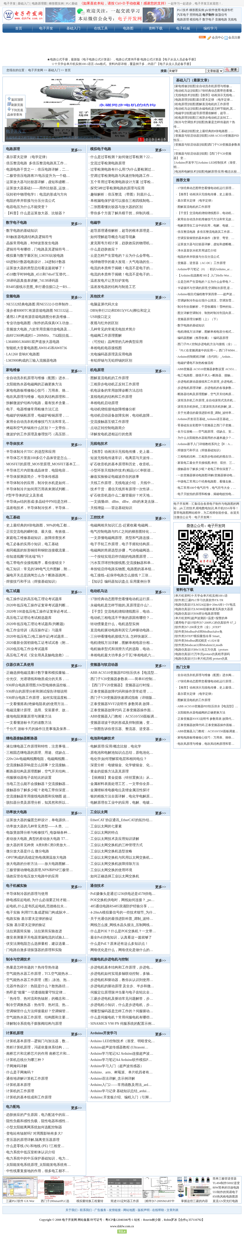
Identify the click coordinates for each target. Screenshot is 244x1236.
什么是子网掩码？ (20, 1072)
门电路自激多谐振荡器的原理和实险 (34, 950)
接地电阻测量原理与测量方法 (29, 716)
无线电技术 (99, 444)
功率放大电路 (16, 812)
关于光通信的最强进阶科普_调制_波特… (121, 919)
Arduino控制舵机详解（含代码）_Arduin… (205, 356)
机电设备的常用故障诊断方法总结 (116, 390)
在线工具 (101, 28)
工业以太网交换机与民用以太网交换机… (121, 857)
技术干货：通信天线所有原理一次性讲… (121, 489)
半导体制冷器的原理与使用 (27, 894)
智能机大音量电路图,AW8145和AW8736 (36, 348)
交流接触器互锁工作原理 (109, 422)
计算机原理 (14, 1033)
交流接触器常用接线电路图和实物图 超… (38, 796)
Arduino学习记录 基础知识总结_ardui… (120, 1091)
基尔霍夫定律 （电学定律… (214, 99)
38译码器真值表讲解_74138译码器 (32, 280)
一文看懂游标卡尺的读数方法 (29, 723)
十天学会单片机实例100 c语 (209, 595)
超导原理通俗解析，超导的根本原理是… (121, 231)
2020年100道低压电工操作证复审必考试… (38, 611)
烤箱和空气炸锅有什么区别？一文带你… (37, 428)
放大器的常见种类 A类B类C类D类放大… (38, 845)
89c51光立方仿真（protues (211, 649)
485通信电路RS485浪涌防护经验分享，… (122, 906)
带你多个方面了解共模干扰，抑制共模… (121, 213)
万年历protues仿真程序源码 (212, 654)
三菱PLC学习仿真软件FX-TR (204, 600)
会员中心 (215, 37)
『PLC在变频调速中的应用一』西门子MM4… (208, 350)
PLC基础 (71, 3)
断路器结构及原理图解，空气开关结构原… (206, 394)
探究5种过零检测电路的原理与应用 (117, 188)
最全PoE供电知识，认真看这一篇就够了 (121, 937)
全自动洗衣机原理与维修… (214, 86)
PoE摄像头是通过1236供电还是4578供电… (122, 894)
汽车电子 (183, 14)
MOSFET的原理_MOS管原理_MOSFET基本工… (43, 464)
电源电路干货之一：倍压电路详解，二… (37, 169)
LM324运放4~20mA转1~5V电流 (215, 604)
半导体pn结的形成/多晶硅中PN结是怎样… (38, 501)
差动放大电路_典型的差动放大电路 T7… (37, 839)
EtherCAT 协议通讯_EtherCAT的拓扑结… (121, 820)
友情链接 (115, 1210)
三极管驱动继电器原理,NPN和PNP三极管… (39, 870)
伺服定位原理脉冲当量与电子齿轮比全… (121, 992)
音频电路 (221, 19)
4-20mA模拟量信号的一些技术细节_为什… (123, 912)
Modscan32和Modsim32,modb (204, 645)
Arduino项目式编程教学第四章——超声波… (206, 294)
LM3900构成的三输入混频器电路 (31, 360)
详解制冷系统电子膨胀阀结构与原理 (34, 1023)
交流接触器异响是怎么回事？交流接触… (37, 765)
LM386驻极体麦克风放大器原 (213, 609)
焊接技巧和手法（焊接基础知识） (32, 581)
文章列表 (173, 1210)
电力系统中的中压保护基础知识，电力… (37, 1158)
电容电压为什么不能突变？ (27, 207)
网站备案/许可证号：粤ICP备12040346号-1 (105, 1220)
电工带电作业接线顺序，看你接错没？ (35, 563)
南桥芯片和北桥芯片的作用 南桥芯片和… (38, 1053)
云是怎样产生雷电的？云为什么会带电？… (206, 281)
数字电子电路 (16, 223)
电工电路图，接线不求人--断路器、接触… (205, 375)
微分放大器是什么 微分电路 (27, 851)
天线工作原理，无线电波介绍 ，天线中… (122, 483)
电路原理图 (39, 3)
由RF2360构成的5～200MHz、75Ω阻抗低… (39, 335)
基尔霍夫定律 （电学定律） (27, 157)
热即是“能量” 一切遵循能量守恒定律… (36, 992)
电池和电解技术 (102, 738)
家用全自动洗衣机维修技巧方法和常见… (37, 422)
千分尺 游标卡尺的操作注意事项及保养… (38, 729)
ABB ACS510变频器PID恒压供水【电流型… (123, 673)
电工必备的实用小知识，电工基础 (32, 544)
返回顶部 (15, 99)
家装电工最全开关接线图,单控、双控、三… (206, 463)
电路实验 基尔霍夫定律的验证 (29, 919)
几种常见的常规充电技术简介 (113, 329)
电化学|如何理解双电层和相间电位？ (118, 759)
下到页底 (15, 110)
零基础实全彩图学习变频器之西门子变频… (206, 425)
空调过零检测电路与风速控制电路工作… (121, 176)
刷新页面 (15, 105)
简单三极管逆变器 (225, 1178)
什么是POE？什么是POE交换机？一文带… (123, 931)
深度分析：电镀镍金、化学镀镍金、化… (121, 765)
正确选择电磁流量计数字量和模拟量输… (37, 673)
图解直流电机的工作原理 (109, 378)
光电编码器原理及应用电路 (111, 354)
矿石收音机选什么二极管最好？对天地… (121, 495)
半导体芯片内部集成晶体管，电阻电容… (37, 470)
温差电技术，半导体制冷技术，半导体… (37, 508)
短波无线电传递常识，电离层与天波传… (121, 458)
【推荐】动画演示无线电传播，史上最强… (206, 194)
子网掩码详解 (16, 1066)
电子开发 (10, 3)
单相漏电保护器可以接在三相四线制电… (121, 201)
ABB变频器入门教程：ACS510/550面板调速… (207, 731)
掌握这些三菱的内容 (194, 1201)
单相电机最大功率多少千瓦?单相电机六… (122, 655)
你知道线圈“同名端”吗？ (25, 556)
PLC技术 (182, 10)
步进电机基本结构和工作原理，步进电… (121, 967)
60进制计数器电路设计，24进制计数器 (35, 262)
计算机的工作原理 (20, 1091)
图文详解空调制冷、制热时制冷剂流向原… (206, 313)
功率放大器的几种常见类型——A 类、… (37, 826)
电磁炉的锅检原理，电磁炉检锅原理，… (37, 415)
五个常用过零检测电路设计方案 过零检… (122, 182)
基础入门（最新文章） (193, 80)
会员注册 (232, 37)
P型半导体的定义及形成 (24, 495)
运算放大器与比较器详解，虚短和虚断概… (206, 244)
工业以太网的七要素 (106, 826)
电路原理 (183, 19)
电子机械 (183, 28)
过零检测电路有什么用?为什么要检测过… (122, 169)
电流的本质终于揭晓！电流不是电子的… (121, 268)
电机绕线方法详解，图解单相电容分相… (121, 643)
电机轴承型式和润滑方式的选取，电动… (121, 649)
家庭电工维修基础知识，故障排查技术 (35, 538)
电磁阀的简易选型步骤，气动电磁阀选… (121, 550)
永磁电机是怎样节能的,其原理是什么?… (121, 605)
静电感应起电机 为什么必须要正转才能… (38, 900)
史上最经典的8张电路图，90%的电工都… (38, 525)
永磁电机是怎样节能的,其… (217, 108)
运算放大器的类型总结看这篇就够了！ (35, 268)
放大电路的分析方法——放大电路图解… (37, 864)
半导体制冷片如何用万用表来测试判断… (37, 489)
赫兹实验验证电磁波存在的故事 (114, 477)
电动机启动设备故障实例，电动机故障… (121, 415)
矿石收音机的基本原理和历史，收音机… (121, 464)
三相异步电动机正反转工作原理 (114, 384)
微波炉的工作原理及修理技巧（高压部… (37, 434)
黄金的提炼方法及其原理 (109, 771)
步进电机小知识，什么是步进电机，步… (121, 1005)
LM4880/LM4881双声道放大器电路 (33, 342)
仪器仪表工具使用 (20, 665)
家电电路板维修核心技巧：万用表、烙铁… (206, 737)
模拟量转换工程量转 (89, 1201)
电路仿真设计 (184, 604)
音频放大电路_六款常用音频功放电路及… (38, 329)
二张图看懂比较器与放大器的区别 (116, 207)
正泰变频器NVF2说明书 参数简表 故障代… (206, 719)
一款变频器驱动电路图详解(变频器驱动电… (206, 475)
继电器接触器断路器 (21, 738)
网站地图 (129, 1210)
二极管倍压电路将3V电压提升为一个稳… (38, 176)
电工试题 (13, 591)
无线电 (232, 19)
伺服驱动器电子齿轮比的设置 (29, 777)
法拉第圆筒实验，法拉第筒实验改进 (34, 931)
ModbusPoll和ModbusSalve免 (203, 631)
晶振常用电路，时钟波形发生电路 (32, 243)
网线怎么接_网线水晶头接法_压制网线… (121, 925)
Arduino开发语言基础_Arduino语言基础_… (205, 419)
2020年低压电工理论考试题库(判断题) (35, 624)
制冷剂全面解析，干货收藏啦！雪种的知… (206, 306)
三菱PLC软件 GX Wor (20, 1201)
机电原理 (97, 370)
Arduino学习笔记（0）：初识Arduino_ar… (204, 269)
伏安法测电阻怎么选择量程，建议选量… (37, 944)
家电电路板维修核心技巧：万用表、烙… (37, 390)
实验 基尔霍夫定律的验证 (26, 925)
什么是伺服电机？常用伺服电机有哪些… (121, 1017)
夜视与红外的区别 (104, 323)
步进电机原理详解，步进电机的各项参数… (206, 388)
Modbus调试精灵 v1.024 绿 (202, 640)
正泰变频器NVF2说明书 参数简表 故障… (121, 704)
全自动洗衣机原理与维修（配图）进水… (37, 378)
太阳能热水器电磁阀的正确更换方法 (34, 384)
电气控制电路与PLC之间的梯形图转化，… (123, 531)
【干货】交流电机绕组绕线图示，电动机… (206, 213)
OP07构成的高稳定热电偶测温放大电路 (36, 857)
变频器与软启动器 (104, 665)
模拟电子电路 (100, 149)
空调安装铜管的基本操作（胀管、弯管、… (206, 238)
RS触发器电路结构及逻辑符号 (29, 237)
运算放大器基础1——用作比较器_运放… (37, 188)
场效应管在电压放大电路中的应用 (32, 876)
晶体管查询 (14, 114)
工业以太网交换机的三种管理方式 (116, 845)
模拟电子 (196, 19)
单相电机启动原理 (104, 403)
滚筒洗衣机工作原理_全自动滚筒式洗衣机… (207, 400)
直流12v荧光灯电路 (225, 1201)
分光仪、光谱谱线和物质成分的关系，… (37, 679)
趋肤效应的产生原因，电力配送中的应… (37, 1115)
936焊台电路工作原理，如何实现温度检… (38, 698)
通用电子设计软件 (187, 622)
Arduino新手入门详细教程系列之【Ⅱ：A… (205, 444)
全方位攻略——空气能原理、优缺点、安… (206, 431)
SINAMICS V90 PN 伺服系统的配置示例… (122, 1023)
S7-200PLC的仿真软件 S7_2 (218, 622)
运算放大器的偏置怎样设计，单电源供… (37, 820)
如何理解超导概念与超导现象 (113, 237)
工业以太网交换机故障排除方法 (114, 864)
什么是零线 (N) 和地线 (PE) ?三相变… (35, 1146)
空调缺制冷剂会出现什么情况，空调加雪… (206, 300)
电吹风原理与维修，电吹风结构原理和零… (206, 743)
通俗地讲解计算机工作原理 (27, 1078)
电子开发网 (35, 70)
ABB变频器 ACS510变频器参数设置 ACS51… (207, 369)
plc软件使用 (213, 10)
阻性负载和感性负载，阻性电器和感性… (37, 1121)
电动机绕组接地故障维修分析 (113, 409)
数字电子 (208, 19)
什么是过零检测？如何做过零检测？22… (121, 157)
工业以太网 (99, 812)
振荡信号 (221, 14)
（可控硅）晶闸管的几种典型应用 (116, 342)
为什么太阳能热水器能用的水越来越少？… (206, 438)
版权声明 (144, 1210)
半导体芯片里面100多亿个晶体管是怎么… (38, 458)
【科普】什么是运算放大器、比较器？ (35, 213)
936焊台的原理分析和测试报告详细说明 (36, 691)
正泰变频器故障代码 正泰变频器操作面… (122, 710)
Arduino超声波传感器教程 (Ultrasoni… (119, 1047)
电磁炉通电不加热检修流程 (195, 363)
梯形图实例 (56, 3)
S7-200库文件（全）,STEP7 (203, 627)
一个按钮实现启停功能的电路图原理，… (121, 556)
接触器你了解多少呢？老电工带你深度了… (206, 469)
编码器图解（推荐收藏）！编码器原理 (203, 338)
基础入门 (24, 3)
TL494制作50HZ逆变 (226, 1183)
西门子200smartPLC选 (55, 1201)
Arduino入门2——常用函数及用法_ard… (121, 1085)
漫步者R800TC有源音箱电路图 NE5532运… (39, 310)
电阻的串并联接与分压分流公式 (30, 201)
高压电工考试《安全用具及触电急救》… (37, 655)
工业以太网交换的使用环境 (111, 870)
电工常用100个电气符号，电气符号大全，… (207, 488)
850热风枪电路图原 (225, 1196)
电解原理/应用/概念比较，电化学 (115, 746)
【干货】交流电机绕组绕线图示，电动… (121, 611)
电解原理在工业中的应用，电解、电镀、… (206, 225)
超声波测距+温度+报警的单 (209, 618)
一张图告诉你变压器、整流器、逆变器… (121, 729)
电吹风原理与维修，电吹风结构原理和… (37, 397)
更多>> (76, 150)
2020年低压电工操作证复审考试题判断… (37, 605)
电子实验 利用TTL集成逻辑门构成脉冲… (37, 912)
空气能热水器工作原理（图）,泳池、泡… (38, 980)
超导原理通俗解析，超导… (211, 113)
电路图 (128, 28)
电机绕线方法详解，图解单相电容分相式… (206, 331)
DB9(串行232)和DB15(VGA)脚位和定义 (120, 310)
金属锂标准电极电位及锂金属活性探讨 (120, 790)
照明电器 (196, 14)
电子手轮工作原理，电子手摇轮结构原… (121, 544)
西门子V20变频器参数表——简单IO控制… (123, 679)
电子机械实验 (16, 886)
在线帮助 (158, 1210)
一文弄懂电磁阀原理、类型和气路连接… (121, 538)
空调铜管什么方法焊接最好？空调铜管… (37, 1011)
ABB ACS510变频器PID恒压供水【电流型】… (207, 706)
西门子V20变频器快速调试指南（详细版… (123, 698)
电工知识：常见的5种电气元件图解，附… (38, 569)
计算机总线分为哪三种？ (25, 1060)
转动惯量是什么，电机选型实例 (114, 624)
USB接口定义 (100, 317)
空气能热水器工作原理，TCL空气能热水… (39, 974)
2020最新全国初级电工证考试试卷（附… (37, 643)
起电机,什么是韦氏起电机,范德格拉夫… (36, 906)
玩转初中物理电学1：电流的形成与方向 (36, 194)
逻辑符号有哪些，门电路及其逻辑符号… (37, 249)
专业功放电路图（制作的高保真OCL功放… (39, 323)
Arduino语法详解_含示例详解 (112, 1078)
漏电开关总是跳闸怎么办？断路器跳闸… (37, 575)
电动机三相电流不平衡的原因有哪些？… (121, 618)
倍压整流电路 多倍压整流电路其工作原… (205, 232)
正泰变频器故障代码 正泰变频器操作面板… (206, 725)
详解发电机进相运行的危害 (111, 434)
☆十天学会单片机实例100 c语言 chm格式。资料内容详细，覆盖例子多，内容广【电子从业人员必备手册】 (122, 64)
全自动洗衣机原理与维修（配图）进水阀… (206, 675)
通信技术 (97, 886)
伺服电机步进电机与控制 (109, 959)
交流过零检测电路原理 (107, 163)
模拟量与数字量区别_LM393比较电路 (35, 255)
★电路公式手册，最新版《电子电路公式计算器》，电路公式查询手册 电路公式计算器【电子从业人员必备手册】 (122, 59)
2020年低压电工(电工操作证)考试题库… (37, 636)
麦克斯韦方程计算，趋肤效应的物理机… (121, 243)
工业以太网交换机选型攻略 (111, 851)
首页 (18, 28)
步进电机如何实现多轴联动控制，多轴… (121, 974)
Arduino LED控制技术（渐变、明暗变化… (122, 1041)
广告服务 (100, 1210)
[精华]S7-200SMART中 (159, 1201)
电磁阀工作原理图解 (106, 335)
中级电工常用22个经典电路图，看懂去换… (206, 481)
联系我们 (86, 1210)
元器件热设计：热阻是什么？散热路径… (37, 986)
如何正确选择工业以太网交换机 (114, 876)
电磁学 (95, 223)
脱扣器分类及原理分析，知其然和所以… (37, 802)
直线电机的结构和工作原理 (111, 397)
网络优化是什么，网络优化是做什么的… (121, 950)
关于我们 (71, 1210)
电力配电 (13, 1107)
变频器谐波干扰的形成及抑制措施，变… (121, 723)
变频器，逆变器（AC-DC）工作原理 (202, 263)
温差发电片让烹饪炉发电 (109, 280)
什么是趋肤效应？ (104, 249)
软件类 (179, 600)
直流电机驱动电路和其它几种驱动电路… (121, 630)
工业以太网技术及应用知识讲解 (114, 839)
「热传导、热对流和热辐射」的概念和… (37, 998)
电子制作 (208, 14)
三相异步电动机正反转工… (214, 117)
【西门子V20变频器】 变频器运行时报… (121, 685)
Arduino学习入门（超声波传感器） (117, 1066)
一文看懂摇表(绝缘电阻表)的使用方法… (37, 704)
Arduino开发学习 (103, 1033)
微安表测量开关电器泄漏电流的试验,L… (37, 937)
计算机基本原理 (18, 1085)
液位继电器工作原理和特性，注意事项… (37, 746)
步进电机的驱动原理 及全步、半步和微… (122, 986)
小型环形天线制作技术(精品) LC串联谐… (122, 470)
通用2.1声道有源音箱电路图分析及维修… (38, 317)
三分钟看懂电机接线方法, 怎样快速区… (120, 636)
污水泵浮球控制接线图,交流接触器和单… (122, 563)
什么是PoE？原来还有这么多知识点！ (119, 944)
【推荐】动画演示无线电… (217, 95)
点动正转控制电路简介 (107, 428)
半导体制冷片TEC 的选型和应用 (31, 452)
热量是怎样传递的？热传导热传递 (32, 967)
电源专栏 (227, 10)
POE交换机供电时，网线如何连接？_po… (122, 900)
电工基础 (13, 517)
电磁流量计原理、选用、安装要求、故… (37, 710)
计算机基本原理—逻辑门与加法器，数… (37, 1041)
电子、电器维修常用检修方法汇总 (32, 409)
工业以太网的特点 (104, 832)
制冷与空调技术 (18, 959)
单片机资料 (182, 595)
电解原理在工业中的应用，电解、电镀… (121, 802)
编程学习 (210, 28)
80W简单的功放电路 (226, 1187)
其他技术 (97, 296)
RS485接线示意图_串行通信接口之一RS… (38, 287)
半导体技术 (14, 444)
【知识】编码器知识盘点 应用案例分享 (120, 581)
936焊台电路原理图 (207, 613)
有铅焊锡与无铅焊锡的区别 (111, 360)
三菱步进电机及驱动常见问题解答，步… (121, 998)
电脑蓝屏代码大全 (104, 304)
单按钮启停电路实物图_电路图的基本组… (122, 569)
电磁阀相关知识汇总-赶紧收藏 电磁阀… (121, 525)
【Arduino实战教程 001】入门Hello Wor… (205, 275)
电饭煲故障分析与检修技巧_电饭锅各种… (38, 832)
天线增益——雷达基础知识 (111, 508)
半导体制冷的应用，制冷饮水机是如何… (37, 483)
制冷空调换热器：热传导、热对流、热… (37, 1005)
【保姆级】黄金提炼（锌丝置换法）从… (121, 777)
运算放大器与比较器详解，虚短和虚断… (37, 182)
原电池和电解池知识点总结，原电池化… (121, 752)
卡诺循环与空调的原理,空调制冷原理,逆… (205, 288)
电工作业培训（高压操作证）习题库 (34, 630)
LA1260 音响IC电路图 (23, 354)
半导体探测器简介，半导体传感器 (32, 477)
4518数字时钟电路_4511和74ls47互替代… (37, 274)
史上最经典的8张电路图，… (215, 131)
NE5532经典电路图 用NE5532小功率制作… (39, 304)
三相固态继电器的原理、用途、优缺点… (37, 752)
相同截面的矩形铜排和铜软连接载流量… (37, 550)
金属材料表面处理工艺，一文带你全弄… (121, 784)
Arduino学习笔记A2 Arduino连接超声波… (121, 1053)
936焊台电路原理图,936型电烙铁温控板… (38, 685)
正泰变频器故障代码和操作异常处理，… (121, 691)
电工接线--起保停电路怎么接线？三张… (121, 575)
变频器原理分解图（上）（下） (198, 319)
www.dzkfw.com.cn (122, 1226)
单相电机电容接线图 (106, 348)
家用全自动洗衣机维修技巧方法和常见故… (206, 219)
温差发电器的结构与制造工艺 (113, 287)
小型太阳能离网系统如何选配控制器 (34, 1127)
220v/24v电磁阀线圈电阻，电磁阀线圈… (37, 759)
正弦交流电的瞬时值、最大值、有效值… (37, 531)
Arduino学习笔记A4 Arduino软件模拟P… (121, 1060)
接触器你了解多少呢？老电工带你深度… (37, 790)
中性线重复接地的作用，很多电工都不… (37, 1171)
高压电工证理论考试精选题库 (29, 618)
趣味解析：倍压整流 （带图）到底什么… (122, 194)
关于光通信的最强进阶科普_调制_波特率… (206, 413)
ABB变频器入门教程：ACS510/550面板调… (123, 716)
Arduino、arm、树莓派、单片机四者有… (121, 1072)
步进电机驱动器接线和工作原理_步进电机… (207, 381)
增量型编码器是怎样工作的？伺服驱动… (121, 1011)
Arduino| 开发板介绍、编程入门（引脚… (121, 1097)
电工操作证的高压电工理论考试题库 (34, 599)
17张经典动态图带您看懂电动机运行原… (121, 599)
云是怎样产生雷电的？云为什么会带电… (121, 255)
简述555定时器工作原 (125, 1201)
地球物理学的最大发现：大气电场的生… (121, 262)
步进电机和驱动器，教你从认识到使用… (121, 980)
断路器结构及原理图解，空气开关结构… (37, 771)
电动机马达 (99, 591)
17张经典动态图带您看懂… (217, 90)
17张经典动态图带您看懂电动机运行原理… (206, 188)
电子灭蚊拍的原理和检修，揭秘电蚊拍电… (206, 494)
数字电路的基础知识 (22, 231)
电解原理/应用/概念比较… (222, 171)
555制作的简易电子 (225, 1192)
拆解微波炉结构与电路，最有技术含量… (37, 403)
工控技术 (97, 517)
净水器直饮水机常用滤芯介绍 (197, 250)
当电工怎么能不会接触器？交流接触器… (37, 784)
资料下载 (156, 28)
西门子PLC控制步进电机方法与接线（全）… (207, 344)
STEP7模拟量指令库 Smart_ (203, 636)
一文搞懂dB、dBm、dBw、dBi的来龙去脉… (124, 501)
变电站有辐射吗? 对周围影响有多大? (34, 1133)
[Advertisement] (122, 49)
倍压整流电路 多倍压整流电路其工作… (36, 163)
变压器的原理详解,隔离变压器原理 (33, 1140)
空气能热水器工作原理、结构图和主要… (37, 1017)
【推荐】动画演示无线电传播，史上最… (121, 452)
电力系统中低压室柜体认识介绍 (30, 1152)
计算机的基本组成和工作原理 (29, 1097)
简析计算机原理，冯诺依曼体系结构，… (37, 1047)
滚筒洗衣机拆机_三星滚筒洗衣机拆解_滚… (206, 406)
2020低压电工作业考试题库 (27, 649)
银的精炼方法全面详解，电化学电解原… (121, 796)
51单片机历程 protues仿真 (211, 658)
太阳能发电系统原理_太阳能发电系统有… (38, 1165)
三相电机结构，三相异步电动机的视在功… (206, 456)
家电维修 (13, 370)
